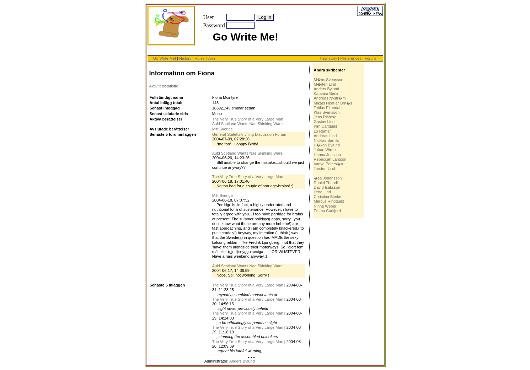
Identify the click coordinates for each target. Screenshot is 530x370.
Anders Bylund (326, 89)
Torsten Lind (324, 168)
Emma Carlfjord (327, 211)
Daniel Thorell (326, 183)
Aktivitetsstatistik (163, 86)
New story (328, 58)
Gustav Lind (324, 121)
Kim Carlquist (325, 126)
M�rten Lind (325, 84)
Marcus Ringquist (329, 201)
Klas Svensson (327, 112)
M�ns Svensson (328, 79)
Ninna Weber (325, 206)
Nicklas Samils (326, 140)
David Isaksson (327, 187)
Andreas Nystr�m (330, 98)
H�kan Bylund (327, 145)
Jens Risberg (325, 117)
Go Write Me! (164, 58)
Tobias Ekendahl (328, 108)
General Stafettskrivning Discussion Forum (249, 134)
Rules (199, 58)
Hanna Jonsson (327, 154)
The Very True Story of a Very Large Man (247, 119)
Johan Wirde (325, 150)
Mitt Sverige (222, 129)
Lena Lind (322, 192)
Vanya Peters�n (328, 164)
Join (211, 58)
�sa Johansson (328, 178)
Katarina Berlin (326, 93)
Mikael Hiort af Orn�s (333, 103)
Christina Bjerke (328, 196)
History (185, 58)
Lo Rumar (322, 131)
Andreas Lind (325, 136)
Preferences (351, 58)
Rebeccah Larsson (330, 159)
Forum (370, 58)
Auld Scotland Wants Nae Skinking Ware (247, 124)
